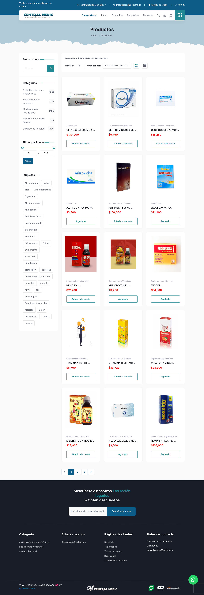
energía (44, 283)
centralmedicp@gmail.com (91, 5)
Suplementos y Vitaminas (38, 101)
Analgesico (31, 209)
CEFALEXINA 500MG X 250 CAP (79, 130)
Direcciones (110, 556)
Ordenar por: (94, 65)
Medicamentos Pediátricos (38, 111)
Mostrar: (69, 65)
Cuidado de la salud (38, 128)
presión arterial (33, 223)
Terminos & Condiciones (74, 542)
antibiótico (30, 236)
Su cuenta (109, 542)
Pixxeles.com (27, 588)
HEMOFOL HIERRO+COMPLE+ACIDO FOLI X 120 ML (80, 285)
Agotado (81, 221)
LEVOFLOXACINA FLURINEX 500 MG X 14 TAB (164, 207)
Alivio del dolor (32, 203)
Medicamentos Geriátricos (120, 126)
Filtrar (28, 161)
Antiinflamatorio (42, 189)
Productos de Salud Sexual (38, 120)
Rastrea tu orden (158, 5)
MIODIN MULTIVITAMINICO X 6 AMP (164, 285)
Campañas (133, 15)
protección (30, 269)
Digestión (30, 196)
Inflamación (31, 316)
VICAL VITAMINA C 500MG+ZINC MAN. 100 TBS (165, 363)
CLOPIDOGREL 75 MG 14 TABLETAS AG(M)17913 (165, 130)
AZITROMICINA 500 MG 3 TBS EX (80, 207)
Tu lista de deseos (113, 551)
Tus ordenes (110, 546)
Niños (46, 243)
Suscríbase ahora (121, 511)
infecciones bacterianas (37, 276)
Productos (117, 15)
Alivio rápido (31, 183)
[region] (38, 106)
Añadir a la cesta (80, 143)
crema (46, 316)
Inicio (104, 15)
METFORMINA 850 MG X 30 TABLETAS (123, 130)
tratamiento (31, 229)
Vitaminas (30, 256)
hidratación (31, 263)
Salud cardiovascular (36, 303)
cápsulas (29, 283)
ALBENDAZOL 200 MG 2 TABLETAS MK (123, 441)
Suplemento (31, 249)
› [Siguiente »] (91, 472)
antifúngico (31, 296)
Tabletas (46, 269)
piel (27, 189)
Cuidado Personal (28, 551)
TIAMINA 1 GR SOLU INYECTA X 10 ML (77, 363)
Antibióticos (71, 126)
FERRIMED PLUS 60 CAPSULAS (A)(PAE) (120, 207)
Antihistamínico (33, 216)
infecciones (31, 243)
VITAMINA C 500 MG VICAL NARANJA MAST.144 (121, 363)
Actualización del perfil (115, 560)
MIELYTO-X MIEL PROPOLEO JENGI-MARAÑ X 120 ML (119, 285)
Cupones (147, 15)
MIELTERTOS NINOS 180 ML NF (80, 441)
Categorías (89, 15)
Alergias (29, 310)
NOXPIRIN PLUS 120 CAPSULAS (162, 441)
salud (46, 183)
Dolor (42, 310)
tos (37, 290)
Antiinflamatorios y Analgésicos (38, 92)
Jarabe (28, 323)
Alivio (28, 290)
